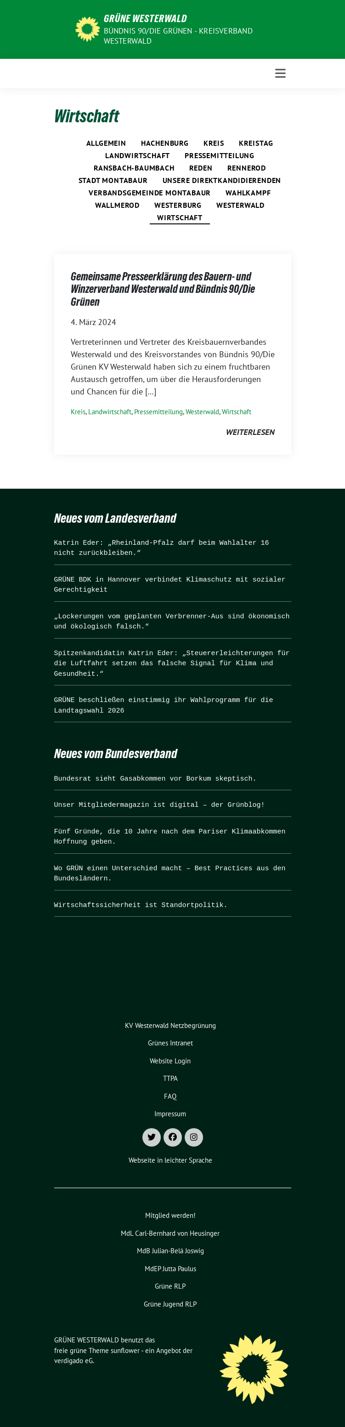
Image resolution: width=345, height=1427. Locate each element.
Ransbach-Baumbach (134, 167)
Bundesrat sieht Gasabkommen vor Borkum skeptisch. (155, 779)
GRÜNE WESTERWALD (145, 18)
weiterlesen (250, 432)
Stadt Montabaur (113, 180)
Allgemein (106, 143)
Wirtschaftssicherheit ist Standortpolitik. (141, 905)
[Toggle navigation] (280, 73)
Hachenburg (165, 143)
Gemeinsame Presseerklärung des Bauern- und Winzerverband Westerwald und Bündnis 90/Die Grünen (163, 289)
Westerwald (240, 205)
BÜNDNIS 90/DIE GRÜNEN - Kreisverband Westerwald (178, 36)
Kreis (214, 143)
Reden (201, 167)
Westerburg (178, 205)
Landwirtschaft (137, 155)
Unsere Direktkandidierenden (222, 180)
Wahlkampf (248, 192)
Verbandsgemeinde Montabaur (150, 192)
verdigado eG (73, 1360)
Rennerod (246, 167)
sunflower (125, 1350)
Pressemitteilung (220, 155)
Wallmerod (117, 205)
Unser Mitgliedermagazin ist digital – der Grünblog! (159, 805)
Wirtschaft (180, 217)
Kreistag (256, 143)
